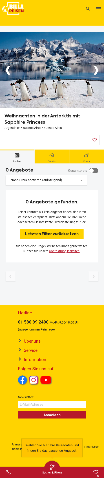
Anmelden (52, 415)
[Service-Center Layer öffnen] (8, 472)
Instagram (33, 379)
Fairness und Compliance (19, 446)
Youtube (46, 380)
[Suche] (87, 9)
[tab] (17, 156)
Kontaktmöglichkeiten (64, 251)
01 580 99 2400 (33, 322)
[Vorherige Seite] (10, 276)
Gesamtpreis (77, 171)
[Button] (7, 70)
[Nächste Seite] (93, 276)
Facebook (22, 379)
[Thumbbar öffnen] (52, 469)
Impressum (93, 446)
